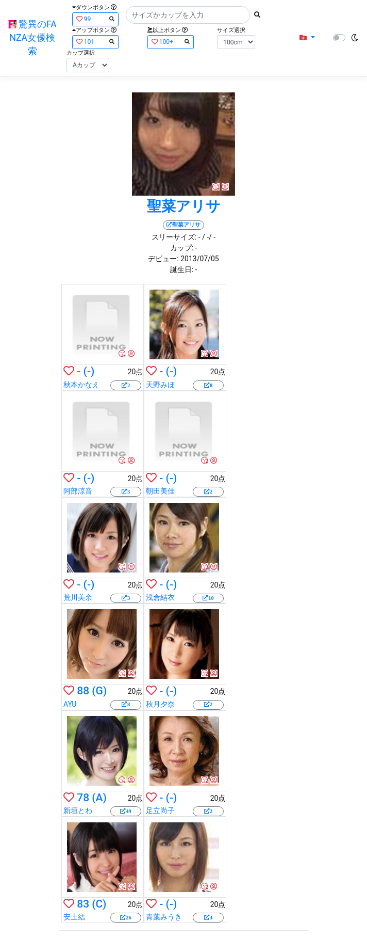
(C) (99, 904)
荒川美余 (77, 597)
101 (95, 41)
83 (83, 904)
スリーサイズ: (174, 237)
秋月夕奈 (160, 704)
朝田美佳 (160, 491)
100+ (171, 41)
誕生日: (181, 269)
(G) (99, 691)
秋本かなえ (81, 384)
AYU (69, 704)
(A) (99, 797)
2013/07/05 (199, 259)
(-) (89, 371)
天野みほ (160, 384)
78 (83, 797)
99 (95, 18)
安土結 (74, 917)
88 (83, 691)
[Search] (188, 15)
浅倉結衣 (160, 597)
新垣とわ (77, 810)
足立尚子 (160, 810)
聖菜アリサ (184, 206)
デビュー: (163, 259)
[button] (307, 38)
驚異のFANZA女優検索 (32, 38)
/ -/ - (208, 237)
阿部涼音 (77, 491)
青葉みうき (164, 917)
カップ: (181, 248)
